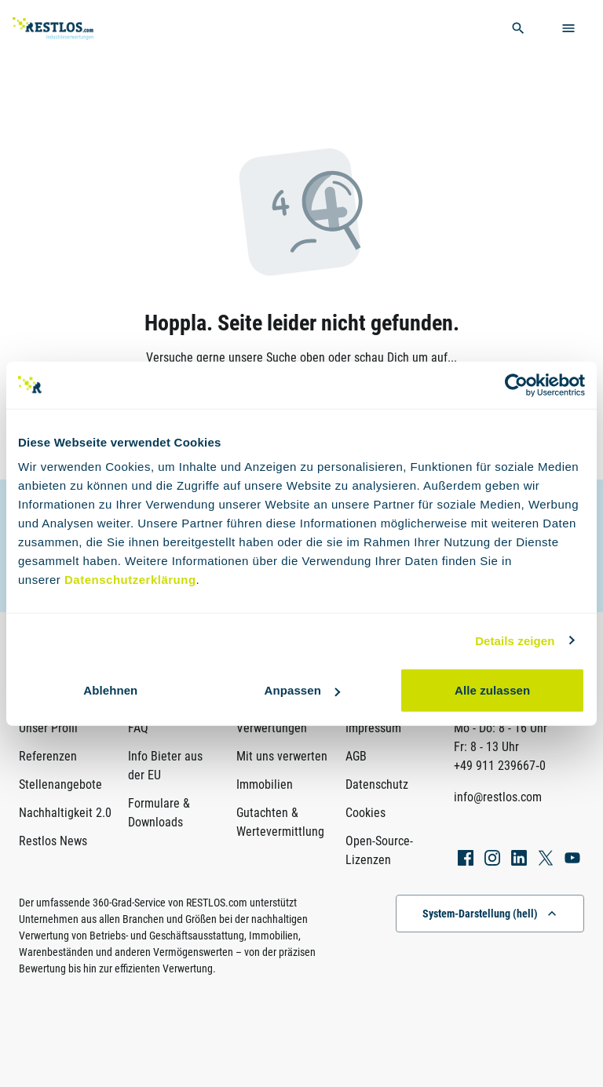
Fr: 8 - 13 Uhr (486, 746)
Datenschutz (376, 784)
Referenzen (48, 756)
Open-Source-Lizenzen (379, 850)
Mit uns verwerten (281, 756)
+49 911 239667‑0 (500, 765)
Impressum (373, 727)
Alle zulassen (492, 690)
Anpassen (302, 690)
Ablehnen (110, 690)
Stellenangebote (60, 784)
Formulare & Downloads (159, 813)
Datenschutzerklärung (130, 579)
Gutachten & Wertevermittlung (280, 822)
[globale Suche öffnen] (518, 28)
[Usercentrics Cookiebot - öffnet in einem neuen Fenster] (516, 384)
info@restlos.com (498, 797)
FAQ (138, 727)
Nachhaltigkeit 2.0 (65, 812)
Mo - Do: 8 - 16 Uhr (500, 727)
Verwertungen (271, 727)
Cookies (365, 812)
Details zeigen (514, 640)
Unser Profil (48, 727)
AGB (356, 756)
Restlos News (53, 840)
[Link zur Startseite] (74, 28)
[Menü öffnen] (568, 28)
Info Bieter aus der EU (165, 765)
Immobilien (264, 784)
